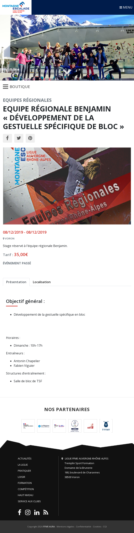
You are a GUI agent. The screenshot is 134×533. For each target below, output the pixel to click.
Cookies (97, 526)
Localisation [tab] (42, 282)
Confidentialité (83, 526)
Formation (25, 483)
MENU (125, 7)
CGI (105, 526)
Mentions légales (65, 526)
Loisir (21, 477)
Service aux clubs (29, 501)
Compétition (26, 489)
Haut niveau (25, 495)
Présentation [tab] (16, 282)
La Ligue (23, 464)
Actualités (25, 458)
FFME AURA (49, 526)
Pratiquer (24, 470)
